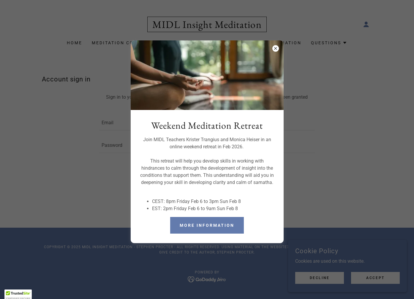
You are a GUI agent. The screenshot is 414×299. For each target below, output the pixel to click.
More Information (207, 225)
